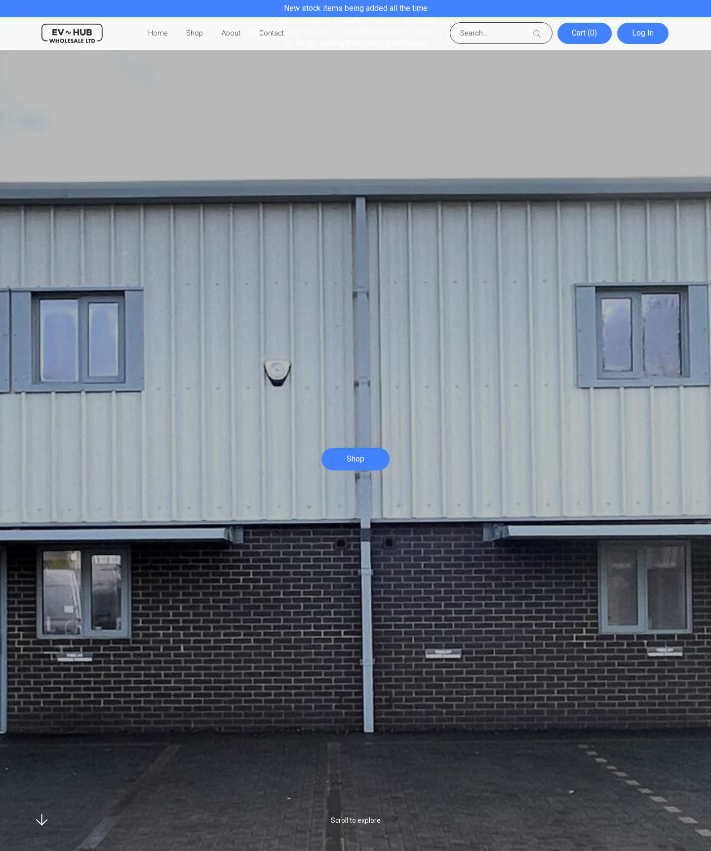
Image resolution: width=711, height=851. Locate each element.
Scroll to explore (356, 820)
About (231, 34)
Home (157, 34)
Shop (194, 34)
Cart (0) (585, 33)
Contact (271, 34)
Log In (643, 33)
